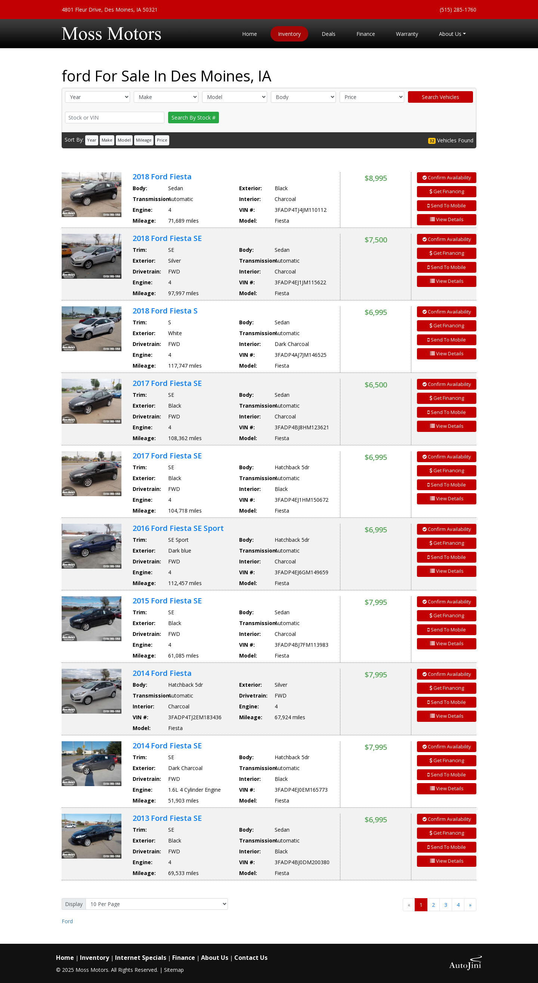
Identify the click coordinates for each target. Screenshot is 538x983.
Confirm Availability (447, 177)
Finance (183, 957)
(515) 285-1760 (458, 9)
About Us (214, 957)
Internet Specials (140, 957)
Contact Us (251, 957)
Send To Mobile (446, 205)
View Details (447, 219)
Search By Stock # (193, 117)
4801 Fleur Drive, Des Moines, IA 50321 (110, 9)
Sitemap (174, 969)
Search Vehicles (440, 97)
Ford (67, 921)
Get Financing (447, 191)
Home (65, 957)
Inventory (94, 957)
